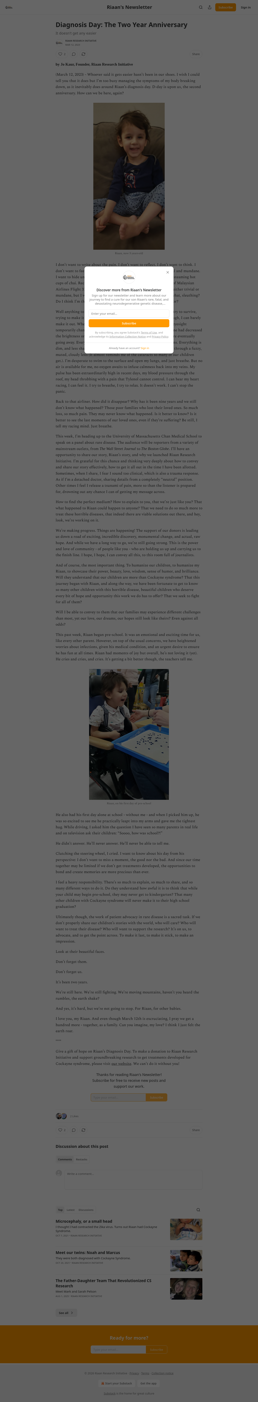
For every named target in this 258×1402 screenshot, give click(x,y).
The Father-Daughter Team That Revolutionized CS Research (103, 1283)
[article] (129, 1231)
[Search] (201, 7)
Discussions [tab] (86, 1210)
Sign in (246, 7)
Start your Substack (116, 1383)
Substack (110, 1393)
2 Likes (74, 1116)
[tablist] (73, 1159)
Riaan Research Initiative (81, 40)
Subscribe (225, 7)
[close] (167, 272)
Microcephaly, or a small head (84, 1221)
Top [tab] (60, 1210)
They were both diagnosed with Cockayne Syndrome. (93, 1258)
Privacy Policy (160, 336)
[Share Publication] (210, 7)
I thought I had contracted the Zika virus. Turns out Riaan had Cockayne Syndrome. (106, 1229)
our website (121, 1064)
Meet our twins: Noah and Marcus (88, 1252)
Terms (145, 1373)
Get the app (148, 1383)
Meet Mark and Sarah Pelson (76, 1291)
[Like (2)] (62, 54)
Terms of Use (149, 332)
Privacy (134, 1373)
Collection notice (163, 1373)
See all (66, 1313)
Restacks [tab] (81, 1159)
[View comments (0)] (74, 54)
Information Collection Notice (127, 336)
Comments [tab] (65, 1159)
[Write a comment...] (133, 1179)
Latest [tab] (71, 1210)
